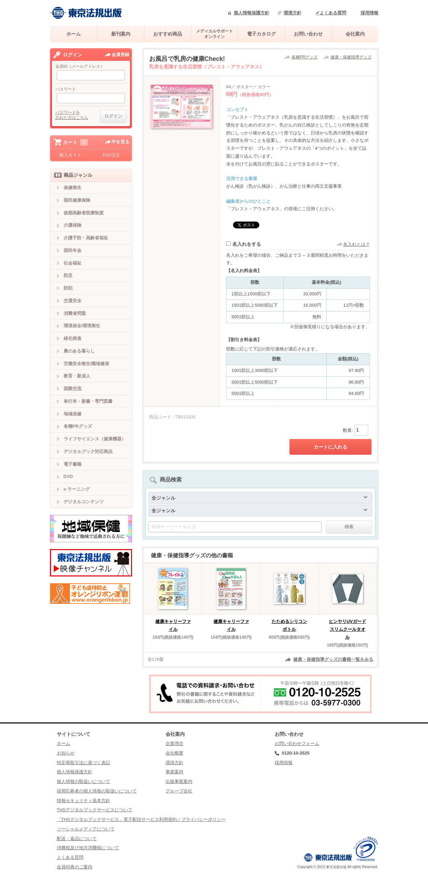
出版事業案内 (179, 781)
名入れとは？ (356, 244)
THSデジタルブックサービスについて (94, 809)
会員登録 (120, 54)
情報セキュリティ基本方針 (83, 800)
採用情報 (369, 12)
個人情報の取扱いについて (83, 781)
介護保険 (72, 225)
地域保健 (72, 413)
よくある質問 (70, 857)
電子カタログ (261, 34)
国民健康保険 (77, 200)
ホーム (73, 34)
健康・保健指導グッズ (351, 57)
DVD (68, 476)
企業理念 (174, 743)
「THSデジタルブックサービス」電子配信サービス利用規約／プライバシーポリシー (141, 819)
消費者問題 (75, 313)
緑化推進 (72, 338)
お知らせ (66, 753)
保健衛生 (72, 187)
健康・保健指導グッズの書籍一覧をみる (333, 659)
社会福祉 (72, 263)
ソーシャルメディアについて (86, 829)
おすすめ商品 (167, 34)
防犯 (68, 288)
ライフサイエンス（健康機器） (95, 438)
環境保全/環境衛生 (82, 325)
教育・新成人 (77, 375)
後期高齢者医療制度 (84, 212)
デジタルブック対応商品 (88, 451)
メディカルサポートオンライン (214, 34)
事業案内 (174, 771)
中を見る (120, 141)
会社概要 (174, 753)
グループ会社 (179, 791)
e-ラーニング (77, 489)
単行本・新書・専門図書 (88, 401)
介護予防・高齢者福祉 (86, 237)
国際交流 (72, 388)
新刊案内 (120, 34)
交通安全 (72, 300)
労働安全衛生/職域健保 (86, 363)
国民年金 (72, 250)
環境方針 (292, 12)
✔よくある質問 (331, 12)
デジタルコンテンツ (84, 501)
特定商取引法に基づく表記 (83, 762)
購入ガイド (70, 155)
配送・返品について (77, 838)
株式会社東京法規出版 (86, 13)
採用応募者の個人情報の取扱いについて (97, 791)
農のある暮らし (79, 351)
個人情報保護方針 (251, 12)
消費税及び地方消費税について (88, 847)
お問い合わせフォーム (297, 743)
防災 (68, 275)
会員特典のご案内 (74, 866)
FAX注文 (111, 155)
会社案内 (355, 34)
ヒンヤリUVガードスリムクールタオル (347, 629)
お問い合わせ (308, 34)
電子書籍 (72, 464)
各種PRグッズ (304, 57)
